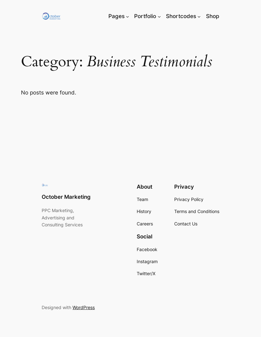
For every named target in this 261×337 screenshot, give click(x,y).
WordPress (83, 307)
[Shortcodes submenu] (199, 16)
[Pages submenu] (127, 16)
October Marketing (66, 197)
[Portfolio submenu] (159, 16)
